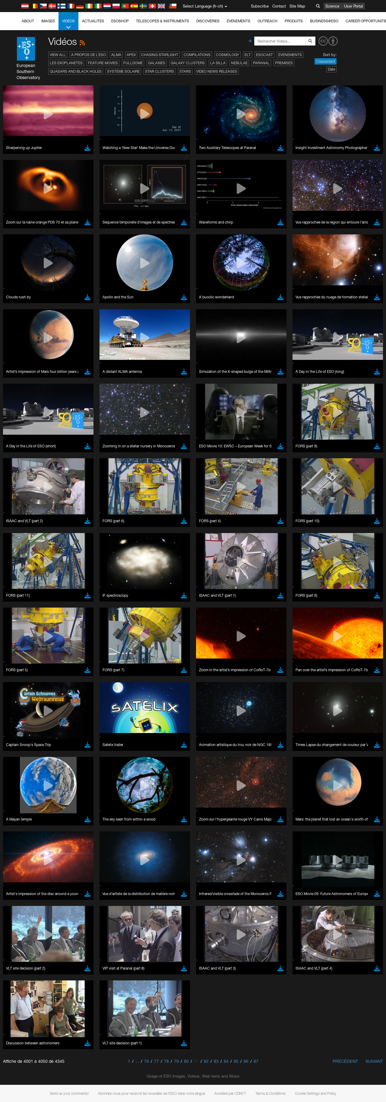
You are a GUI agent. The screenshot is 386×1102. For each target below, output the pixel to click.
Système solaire (123, 71)
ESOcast (264, 54)
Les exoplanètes (66, 63)
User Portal (353, 6)
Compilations (197, 54)
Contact (279, 6)
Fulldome (133, 63)
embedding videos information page (346, 657)
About (28, 21)
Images (48, 21)
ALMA (116, 54)
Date (331, 69)
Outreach (267, 21)
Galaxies (156, 63)
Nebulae (239, 63)
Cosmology (227, 54)
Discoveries (208, 21)
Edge (22, 762)
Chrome (25, 757)
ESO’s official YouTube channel (142, 651)
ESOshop (120, 21)
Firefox (23, 768)
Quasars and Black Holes (76, 71)
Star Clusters (159, 71)
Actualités (93, 21)
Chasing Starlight (159, 54)
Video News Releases (216, 71)
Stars (185, 71)
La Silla (218, 63)
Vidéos (68, 24)
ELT (248, 54)
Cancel (49, 862)
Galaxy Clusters (188, 63)
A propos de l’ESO (88, 54)
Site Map (297, 6)
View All (58, 54)
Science (332, 6)
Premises (284, 63)
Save (19, 862)
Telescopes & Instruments (162, 21)
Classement (325, 61)
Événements (238, 21)
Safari (22, 774)
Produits (294, 21)
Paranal (261, 63)
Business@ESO (324, 21)
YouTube (13, 651)
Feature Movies (103, 63)
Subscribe (260, 6)
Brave (23, 751)
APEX (131, 54)
